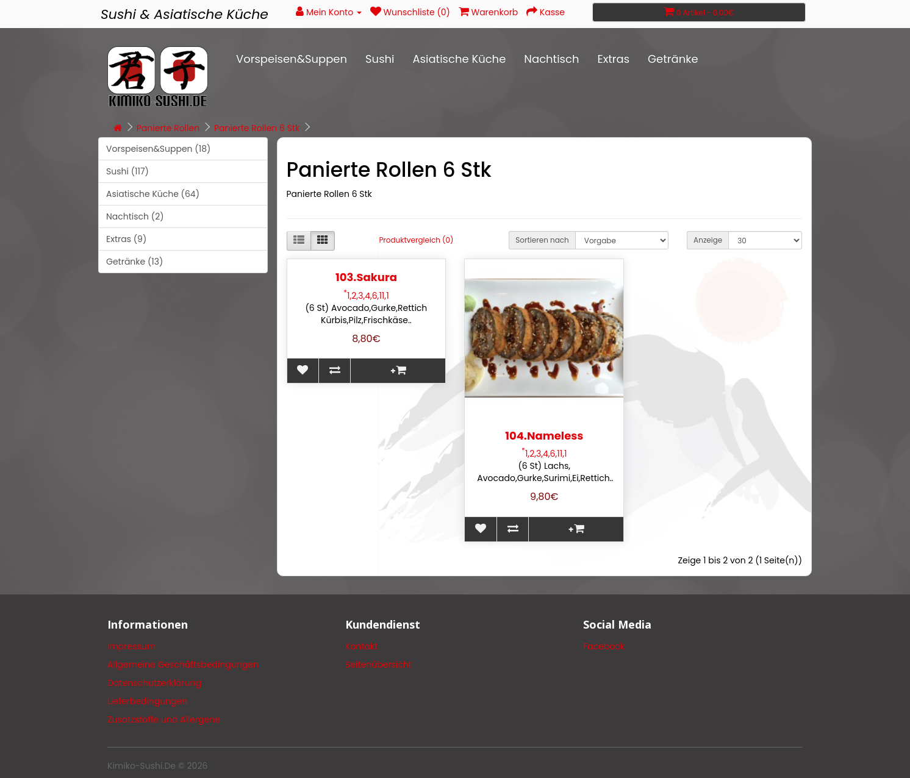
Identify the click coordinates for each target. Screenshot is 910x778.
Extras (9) (126, 239)
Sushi (379, 58)
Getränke (673, 58)
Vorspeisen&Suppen (291, 58)
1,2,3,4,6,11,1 (366, 296)
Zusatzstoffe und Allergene (163, 719)
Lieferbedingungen (147, 701)
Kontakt (361, 646)
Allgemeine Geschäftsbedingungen (183, 664)
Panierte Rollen (168, 128)
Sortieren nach (542, 240)
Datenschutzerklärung (154, 683)
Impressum (131, 646)
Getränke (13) (134, 261)
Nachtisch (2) (135, 216)
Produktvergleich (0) (416, 240)
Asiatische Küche (459, 58)
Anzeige (707, 240)
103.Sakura (366, 277)
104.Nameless (544, 435)
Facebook (604, 646)
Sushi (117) (127, 171)
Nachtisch (551, 58)
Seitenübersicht (378, 664)
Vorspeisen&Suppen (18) (158, 149)
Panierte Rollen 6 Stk (256, 128)
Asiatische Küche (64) (152, 194)
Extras (613, 58)
